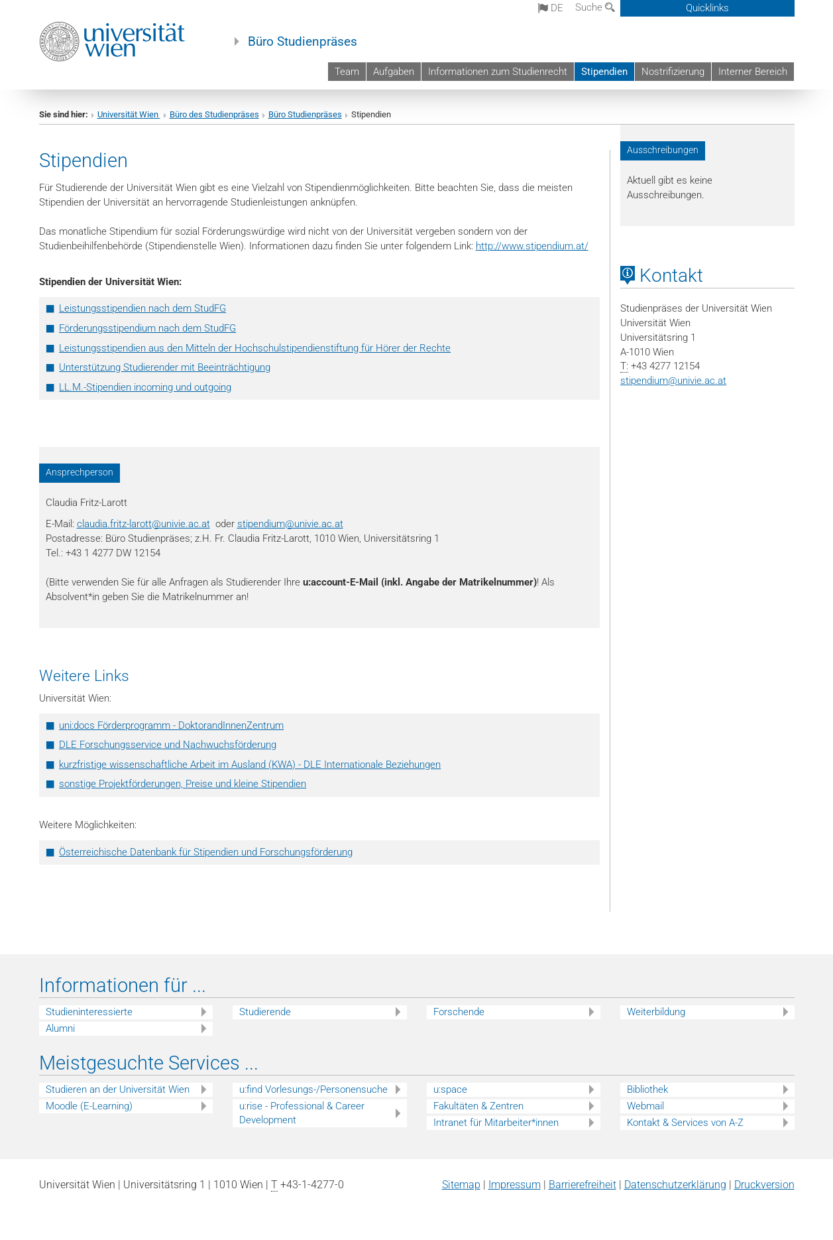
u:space (450, 1089)
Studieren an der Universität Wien (118, 1089)
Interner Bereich (752, 72)
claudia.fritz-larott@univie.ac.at (143, 524)
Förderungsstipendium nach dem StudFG (147, 328)
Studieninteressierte (89, 1012)
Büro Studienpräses (302, 41)
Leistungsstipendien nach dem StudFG (142, 308)
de (550, 8)
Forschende (458, 1012)
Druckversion (764, 1184)
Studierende (265, 1012)
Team (347, 72)
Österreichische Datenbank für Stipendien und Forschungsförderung (206, 852)
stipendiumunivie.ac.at (673, 381)
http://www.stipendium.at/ (532, 246)
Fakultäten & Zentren (478, 1106)
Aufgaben (393, 72)
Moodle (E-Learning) (89, 1106)
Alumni (60, 1028)
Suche (595, 7)
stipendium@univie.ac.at (290, 524)
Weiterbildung (656, 1012)
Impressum (514, 1184)
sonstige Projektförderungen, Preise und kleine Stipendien (182, 784)
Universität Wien (128, 114)
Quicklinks (707, 8)
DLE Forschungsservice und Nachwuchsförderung (167, 745)
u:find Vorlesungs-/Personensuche (313, 1089)
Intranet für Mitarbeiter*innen (496, 1123)
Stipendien (604, 72)
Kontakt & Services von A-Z (685, 1123)
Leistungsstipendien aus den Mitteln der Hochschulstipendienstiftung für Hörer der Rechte (255, 348)
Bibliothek (647, 1089)
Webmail (645, 1106)
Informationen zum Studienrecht (497, 72)
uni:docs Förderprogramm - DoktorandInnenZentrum (171, 725)
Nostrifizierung (672, 72)
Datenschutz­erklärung (675, 1184)
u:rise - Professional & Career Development (301, 1113)
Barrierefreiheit (582, 1184)
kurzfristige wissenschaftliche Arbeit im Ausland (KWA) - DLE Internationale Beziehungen (250, 765)
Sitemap (461, 1184)
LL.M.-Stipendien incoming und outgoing (145, 387)
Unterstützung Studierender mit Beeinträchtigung (164, 367)
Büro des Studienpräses (214, 114)
